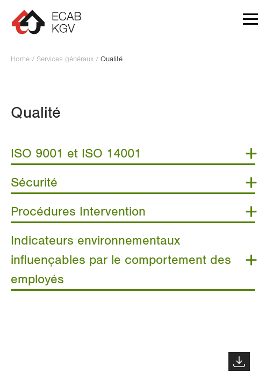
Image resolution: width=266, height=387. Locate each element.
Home (20, 59)
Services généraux (65, 59)
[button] (250, 21)
